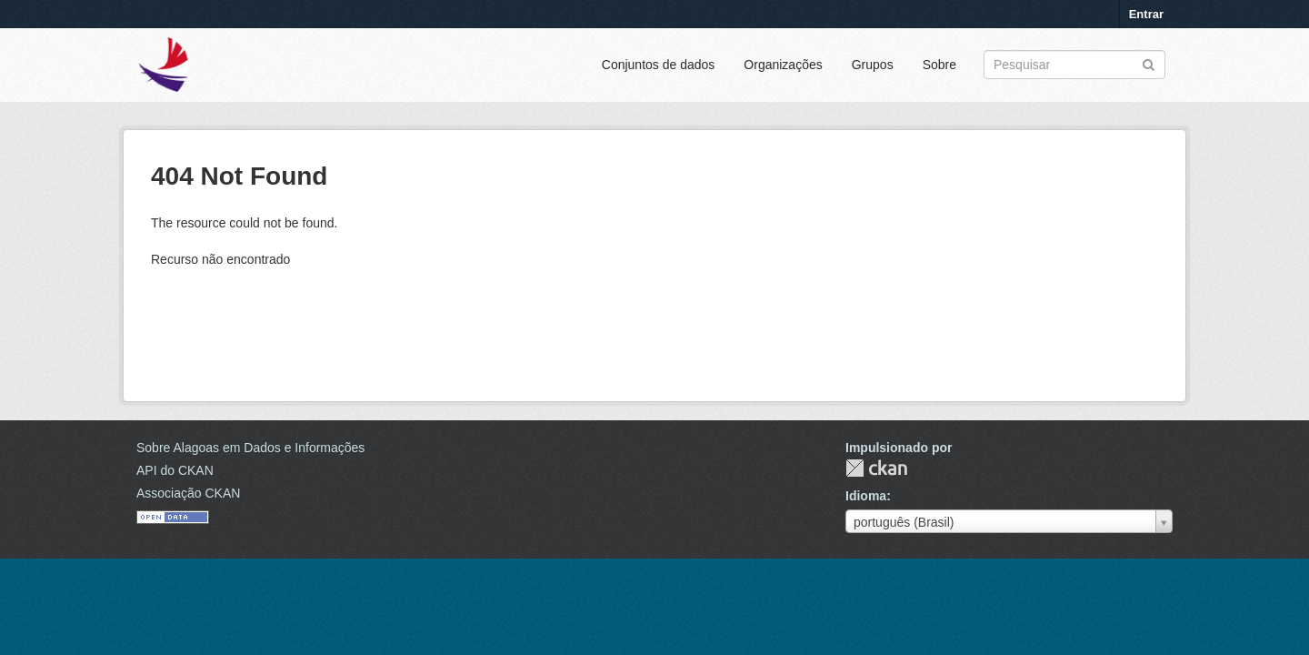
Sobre (939, 64)
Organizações (783, 64)
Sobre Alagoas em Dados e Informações (250, 447)
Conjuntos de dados (658, 64)
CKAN (876, 468)
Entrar (1146, 14)
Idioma (865, 496)
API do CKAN (175, 470)
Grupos (873, 64)
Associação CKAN (188, 493)
